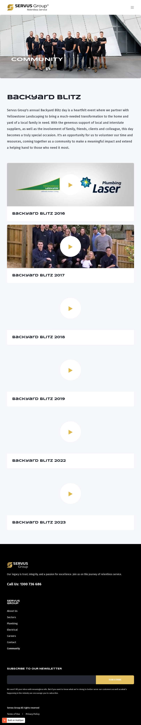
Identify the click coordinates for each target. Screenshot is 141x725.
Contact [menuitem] (11, 642)
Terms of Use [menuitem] (13, 714)
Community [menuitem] (13, 648)
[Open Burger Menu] (132, 7)
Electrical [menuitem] (12, 629)
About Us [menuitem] (12, 611)
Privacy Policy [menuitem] (33, 714)
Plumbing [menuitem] (12, 623)
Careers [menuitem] (11, 636)
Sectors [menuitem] (11, 617)
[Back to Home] (28, 8)
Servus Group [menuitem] (13, 602)
